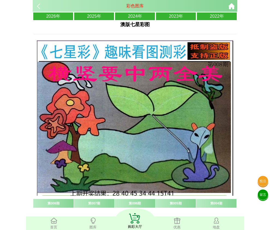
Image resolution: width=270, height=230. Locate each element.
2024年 (135, 16)
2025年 (94, 16)
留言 (263, 195)
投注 (263, 181)
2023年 (176, 16)
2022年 (217, 16)
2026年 (53, 16)
